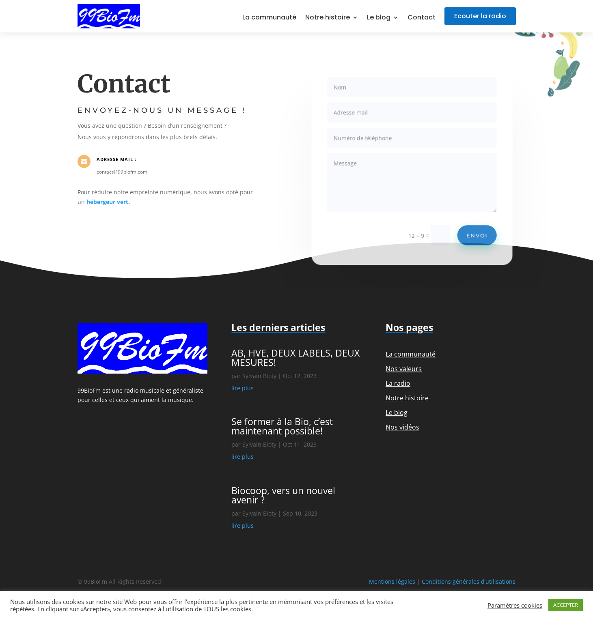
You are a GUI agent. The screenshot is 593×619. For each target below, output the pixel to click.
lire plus (242, 388)
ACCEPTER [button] (565, 604)
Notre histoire (327, 18)
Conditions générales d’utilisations (468, 581)
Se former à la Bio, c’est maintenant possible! (282, 426)
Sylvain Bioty (259, 376)
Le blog (378, 18)
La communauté (269, 18)
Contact (422, 18)
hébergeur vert (107, 202)
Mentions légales (392, 581)
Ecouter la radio (480, 16)
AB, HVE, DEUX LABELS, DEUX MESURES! (295, 357)
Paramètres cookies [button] (514, 605)
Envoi (474, 232)
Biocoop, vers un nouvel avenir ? (283, 495)
